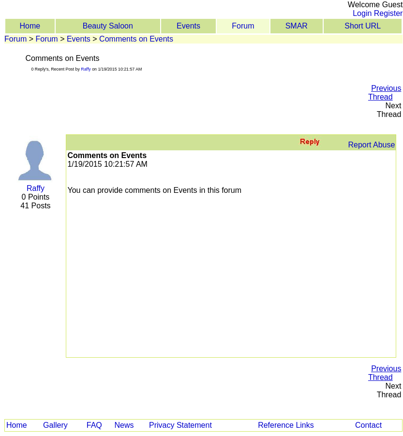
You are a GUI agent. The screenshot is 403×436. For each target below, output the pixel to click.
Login (362, 13)
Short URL (362, 26)
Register (388, 13)
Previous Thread (384, 92)
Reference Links (286, 425)
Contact (368, 425)
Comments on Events (136, 39)
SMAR (296, 26)
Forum (243, 26)
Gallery (55, 425)
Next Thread (389, 110)
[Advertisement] (190, 97)
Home (30, 26)
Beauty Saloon (108, 26)
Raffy (85, 69)
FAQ (94, 425)
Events (188, 26)
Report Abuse (371, 145)
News (124, 425)
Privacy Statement (180, 425)
